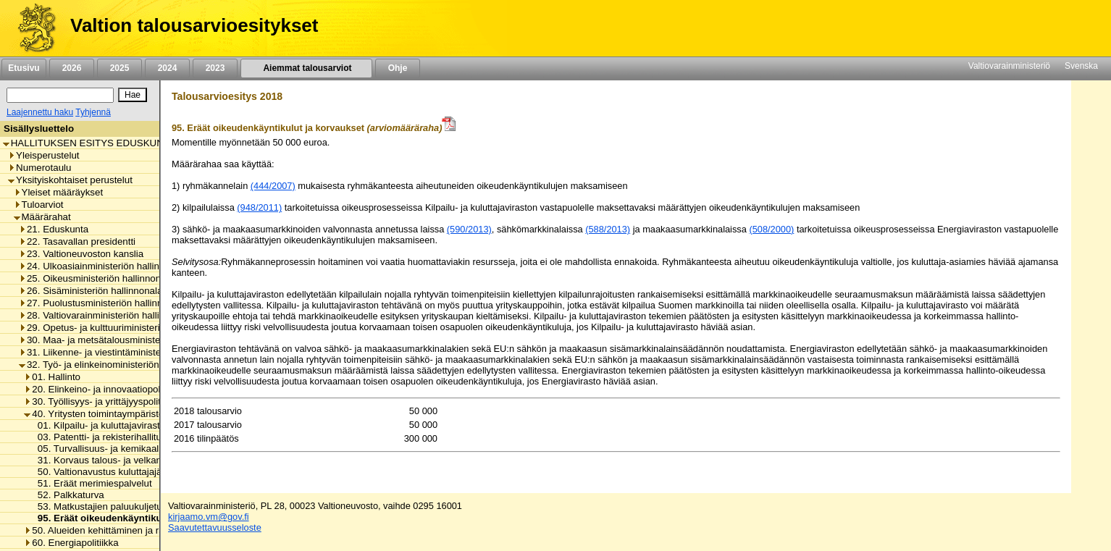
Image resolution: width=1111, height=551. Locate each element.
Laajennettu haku (40, 112)
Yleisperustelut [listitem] (43, 155)
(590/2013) (469, 229)
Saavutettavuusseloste (214, 527)
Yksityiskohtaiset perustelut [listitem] (70, 179)
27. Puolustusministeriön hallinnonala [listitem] (102, 303)
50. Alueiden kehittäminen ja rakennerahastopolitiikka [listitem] (141, 530)
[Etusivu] (31, 28)
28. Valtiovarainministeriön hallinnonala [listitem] (106, 315)
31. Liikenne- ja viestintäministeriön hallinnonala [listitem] (125, 352)
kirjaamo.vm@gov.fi (208, 516)
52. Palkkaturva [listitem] (67, 494)
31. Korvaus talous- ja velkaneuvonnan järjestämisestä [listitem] (150, 460)
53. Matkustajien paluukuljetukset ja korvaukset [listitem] (135, 506)
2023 (215, 68)
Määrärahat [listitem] (42, 216)
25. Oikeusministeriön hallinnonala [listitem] (96, 278)
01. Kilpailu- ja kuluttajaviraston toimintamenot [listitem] (132, 425)
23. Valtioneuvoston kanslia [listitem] (81, 253)
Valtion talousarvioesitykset (194, 25)
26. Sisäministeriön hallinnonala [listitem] (90, 290)
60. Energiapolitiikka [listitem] (71, 542)
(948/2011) (259, 207)
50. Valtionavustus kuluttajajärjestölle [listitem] (113, 471)
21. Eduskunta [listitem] (53, 229)
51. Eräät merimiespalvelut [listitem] (91, 483)
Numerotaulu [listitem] (39, 167)
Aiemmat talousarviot (306, 68)
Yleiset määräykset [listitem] (59, 192)
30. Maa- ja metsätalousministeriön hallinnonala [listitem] (125, 340)
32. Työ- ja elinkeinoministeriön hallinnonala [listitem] (116, 364)
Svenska (1081, 66)
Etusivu (23, 68)
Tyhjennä (93, 112)
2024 (167, 68)
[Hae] (132, 95)
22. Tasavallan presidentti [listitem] (77, 241)
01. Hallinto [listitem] (52, 376)
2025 (119, 68)
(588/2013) (607, 229)
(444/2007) (273, 185)
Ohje (397, 68)
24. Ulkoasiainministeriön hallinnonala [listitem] (103, 266)
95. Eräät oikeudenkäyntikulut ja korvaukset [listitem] (134, 518)
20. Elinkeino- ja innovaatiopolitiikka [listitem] (104, 389)
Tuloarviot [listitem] (39, 204)
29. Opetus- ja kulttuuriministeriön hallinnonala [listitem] (122, 327)
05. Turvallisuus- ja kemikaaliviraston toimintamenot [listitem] (144, 448)
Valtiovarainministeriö (1009, 66)
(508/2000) (771, 229)
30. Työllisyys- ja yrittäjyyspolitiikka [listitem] (102, 401)
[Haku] (60, 95)
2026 (71, 68)
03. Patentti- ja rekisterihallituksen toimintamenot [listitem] (138, 437)
